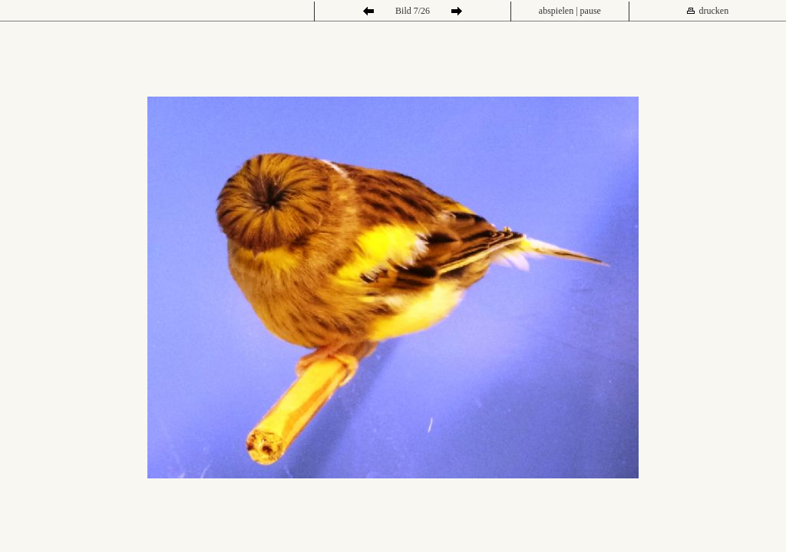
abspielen (556, 10)
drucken (714, 10)
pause (590, 10)
